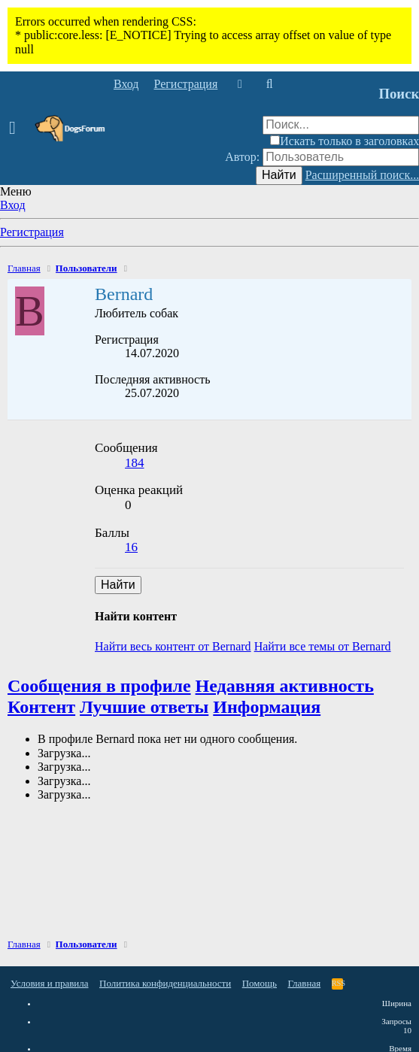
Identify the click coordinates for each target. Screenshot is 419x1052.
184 (134, 463)
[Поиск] (269, 84)
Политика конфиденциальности (165, 983)
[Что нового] (239, 84)
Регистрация (32, 232)
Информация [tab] (266, 707)
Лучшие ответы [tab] (144, 707)
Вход (13, 205)
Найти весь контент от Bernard (173, 646)
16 (131, 547)
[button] (17, 128)
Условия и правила (50, 983)
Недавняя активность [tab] (285, 686)
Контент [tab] (41, 707)
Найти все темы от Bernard (322, 646)
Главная (304, 983)
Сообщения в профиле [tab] (99, 686)
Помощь (259, 983)
